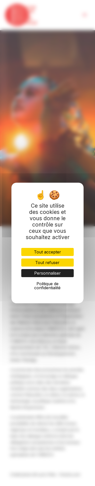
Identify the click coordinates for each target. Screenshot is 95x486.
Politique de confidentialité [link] (47, 285)
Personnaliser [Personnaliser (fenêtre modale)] (47, 273)
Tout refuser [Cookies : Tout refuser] (47, 262)
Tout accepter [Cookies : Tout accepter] (47, 251)
